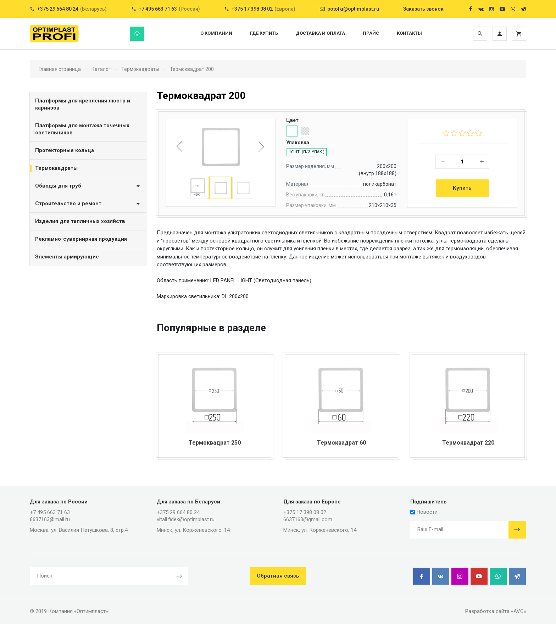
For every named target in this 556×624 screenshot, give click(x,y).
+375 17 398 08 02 (304, 512)
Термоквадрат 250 (215, 442)
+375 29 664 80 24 (178, 512)
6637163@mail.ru (50, 519)
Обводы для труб (88, 185)
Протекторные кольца (64, 150)
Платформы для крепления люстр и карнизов (82, 104)
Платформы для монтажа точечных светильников (82, 129)
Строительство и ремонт (88, 203)
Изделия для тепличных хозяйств (80, 221)
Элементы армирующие (67, 257)
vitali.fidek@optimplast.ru (186, 519)
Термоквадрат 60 (341, 442)
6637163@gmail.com (307, 519)
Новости (424, 512)
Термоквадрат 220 (468, 442)
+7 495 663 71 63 (50, 512)
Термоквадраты (56, 168)
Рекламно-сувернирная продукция (81, 239)
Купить (462, 188)
